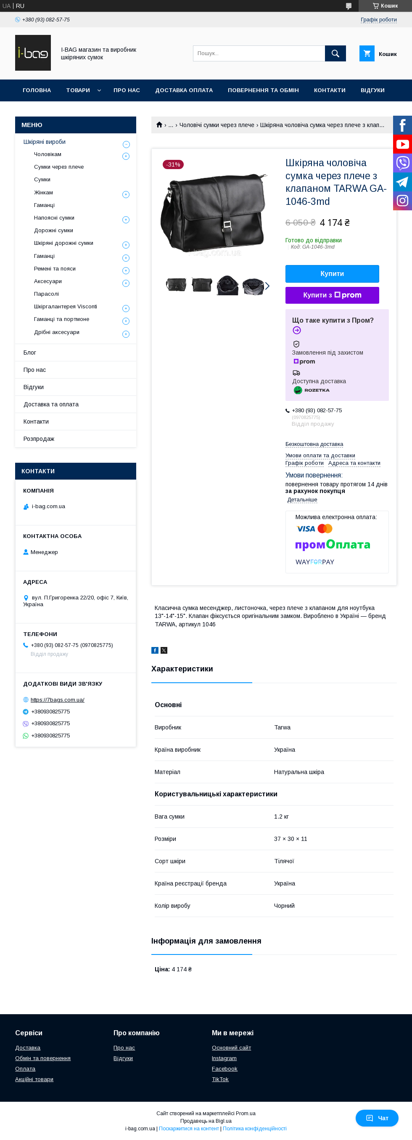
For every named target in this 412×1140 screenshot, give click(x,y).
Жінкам (43, 192)
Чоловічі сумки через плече (217, 125)
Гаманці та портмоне (61, 319)
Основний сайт (231, 1048)
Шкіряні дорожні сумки (63, 243)
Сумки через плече (59, 167)
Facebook (225, 1069)
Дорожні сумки (53, 230)
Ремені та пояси (55, 268)
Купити (332, 273)
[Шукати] (335, 53)
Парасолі (46, 294)
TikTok (220, 1079)
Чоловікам (47, 154)
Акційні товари (34, 1079)
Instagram (224, 1058)
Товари (78, 90)
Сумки (42, 179)
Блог (30, 352)
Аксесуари (48, 281)
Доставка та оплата (51, 404)
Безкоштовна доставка (314, 444)
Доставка (27, 1048)
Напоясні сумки (54, 218)
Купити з (332, 295)
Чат (377, 1118)
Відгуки (373, 90)
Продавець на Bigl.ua (206, 1121)
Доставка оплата (184, 90)
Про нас (127, 90)
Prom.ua (246, 1113)
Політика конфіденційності (255, 1129)
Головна (37, 90)
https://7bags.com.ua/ (58, 700)
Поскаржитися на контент (189, 1129)
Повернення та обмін (263, 90)
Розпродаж (39, 438)
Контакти (330, 90)
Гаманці (44, 205)
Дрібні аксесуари (56, 332)
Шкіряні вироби (45, 141)
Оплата (25, 1069)
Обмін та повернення (43, 1058)
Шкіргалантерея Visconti (65, 306)
